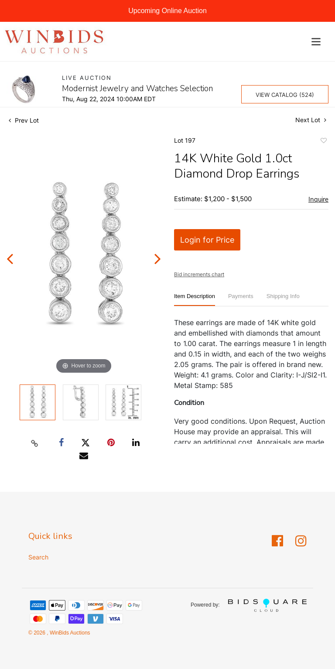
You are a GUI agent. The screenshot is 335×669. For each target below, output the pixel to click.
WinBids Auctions (69, 633)
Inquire (318, 199)
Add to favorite (323, 142)
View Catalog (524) (285, 94)
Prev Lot (24, 120)
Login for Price (207, 239)
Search (38, 557)
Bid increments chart (199, 274)
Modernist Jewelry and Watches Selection (137, 88)
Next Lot (310, 120)
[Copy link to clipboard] (35, 443)
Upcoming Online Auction (167, 10)
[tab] (194, 299)
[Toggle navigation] (316, 41)
